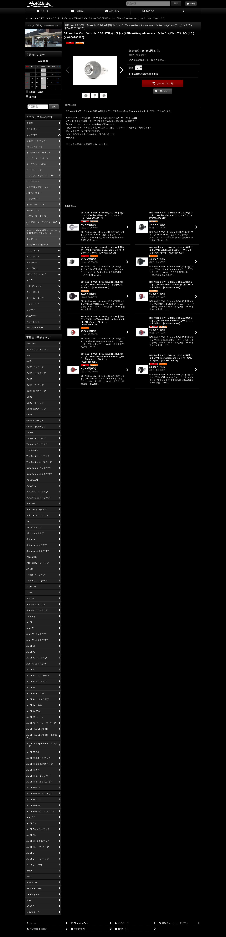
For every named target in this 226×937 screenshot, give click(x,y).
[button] (183, 11)
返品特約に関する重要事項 (143, 74)
